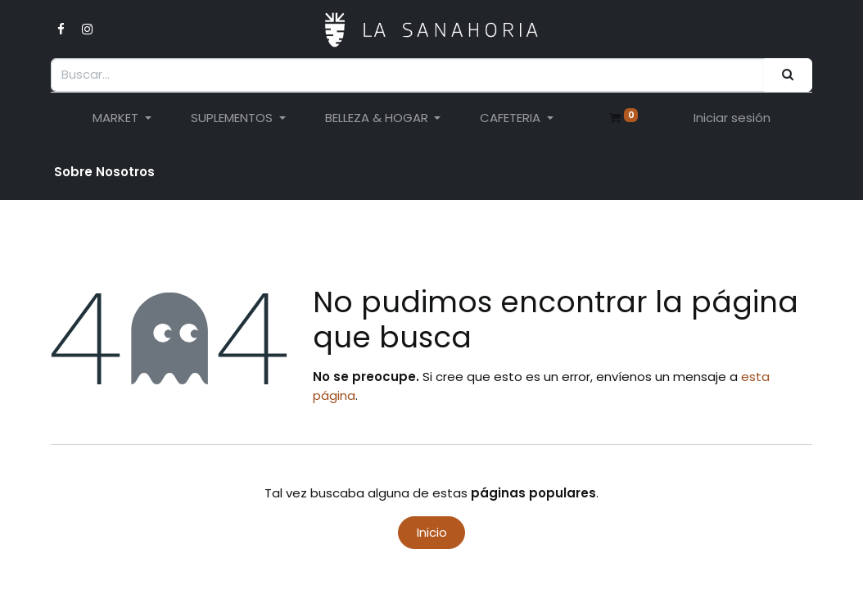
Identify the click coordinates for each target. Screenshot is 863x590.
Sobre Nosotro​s (104, 171)
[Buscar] (788, 75)
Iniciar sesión (732, 117)
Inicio (432, 532)
